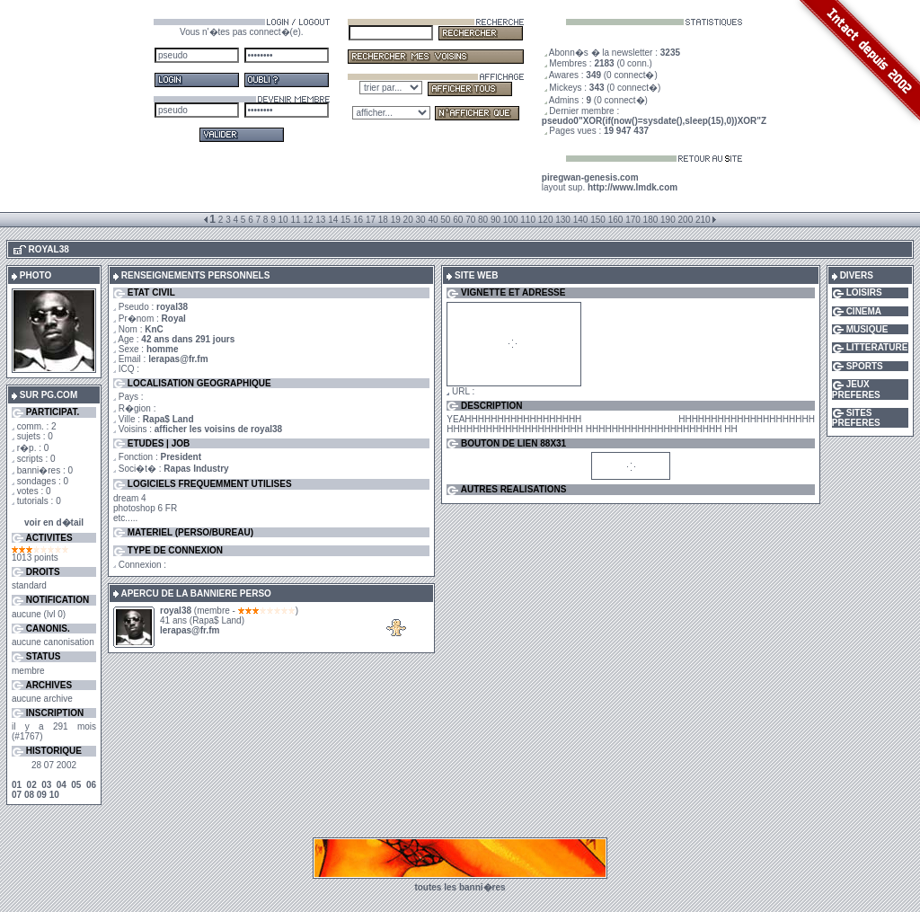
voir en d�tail (54, 522)
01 (17, 785)
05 (76, 785)
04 (61, 785)
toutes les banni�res (459, 887)
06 (91, 785)
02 (32, 785)
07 (17, 795)
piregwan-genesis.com (590, 177)
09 (42, 795)
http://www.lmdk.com (632, 187)
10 (54, 795)
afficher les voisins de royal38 (218, 429)
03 (46, 785)
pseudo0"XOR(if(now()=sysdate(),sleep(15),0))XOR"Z (654, 121)
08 (29, 795)
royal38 (175, 610)
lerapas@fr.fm (178, 359)
